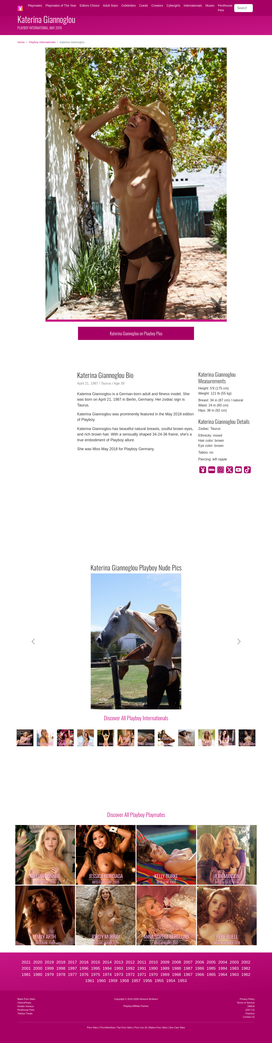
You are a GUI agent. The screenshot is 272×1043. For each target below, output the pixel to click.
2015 (95, 962)
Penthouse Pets (225, 8)
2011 (141, 962)
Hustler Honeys (25, 1006)
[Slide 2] (109, 703)
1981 (26, 974)
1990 (153, 968)
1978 (60, 974)
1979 (49, 974)
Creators (157, 5)
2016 (84, 962)
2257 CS (250, 1010)
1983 (234, 968)
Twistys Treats (25, 1013)
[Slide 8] (155, 703)
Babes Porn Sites (158, 1027)
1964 (222, 974)
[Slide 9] (163, 703)
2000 (37, 968)
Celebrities (128, 5)
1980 (37, 974)
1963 (234, 974)
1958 (124, 980)
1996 (84, 968)
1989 (165, 968)
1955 (159, 980)
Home (21, 42)
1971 (141, 974)
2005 (211, 962)
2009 (165, 962)
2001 (26, 968)
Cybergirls (173, 5)
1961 (89, 980)
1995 (95, 968)
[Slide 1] (101, 703)
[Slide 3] (117, 703)
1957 (136, 980)
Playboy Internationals (42, 42)
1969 (165, 974)
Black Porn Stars (26, 999)
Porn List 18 (140, 1027)
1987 (188, 968)
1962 (246, 974)
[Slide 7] (147, 703)
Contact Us (249, 1017)
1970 (153, 974)
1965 (211, 974)
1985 (211, 968)
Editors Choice (90, 5)
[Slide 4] (124, 703)
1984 (222, 968)
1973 (118, 974)
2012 (130, 962)
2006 (199, 962)
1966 (199, 974)
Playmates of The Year (60, 5)
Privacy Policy (247, 999)
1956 (147, 980)
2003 (234, 962)
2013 (118, 962)
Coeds (143, 5)
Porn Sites (92, 1027)
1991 (141, 968)
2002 (246, 962)
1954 (170, 980)
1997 (72, 968)
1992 (130, 968)
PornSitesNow (107, 1027)
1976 (84, 974)
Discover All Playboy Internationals (136, 718)
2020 (37, 962)
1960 (101, 980)
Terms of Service (246, 1002)
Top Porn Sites (124, 1027)
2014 (107, 962)
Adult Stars (110, 5)
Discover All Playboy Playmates (136, 814)
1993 (118, 968)
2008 (176, 962)
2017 (72, 962)
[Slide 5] (132, 703)
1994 (107, 968)
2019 (49, 962)
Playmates (35, 5)
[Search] (243, 8)
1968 (176, 974)
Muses (209, 5)
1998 (60, 968)
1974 (107, 974)
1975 (95, 974)
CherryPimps (24, 1002)
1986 (199, 968)
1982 (246, 968)
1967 (188, 974)
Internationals (193, 5)
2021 (26, 962)
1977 (72, 974)
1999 (49, 968)
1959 (113, 980)
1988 (176, 968)
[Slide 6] (140, 703)
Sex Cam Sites (177, 1027)
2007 (188, 962)
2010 (153, 962)
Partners (250, 1013)
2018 (60, 962)
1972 (130, 974)
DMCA (251, 1006)
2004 (222, 962)
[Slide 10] (170, 703)
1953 (182, 980)
